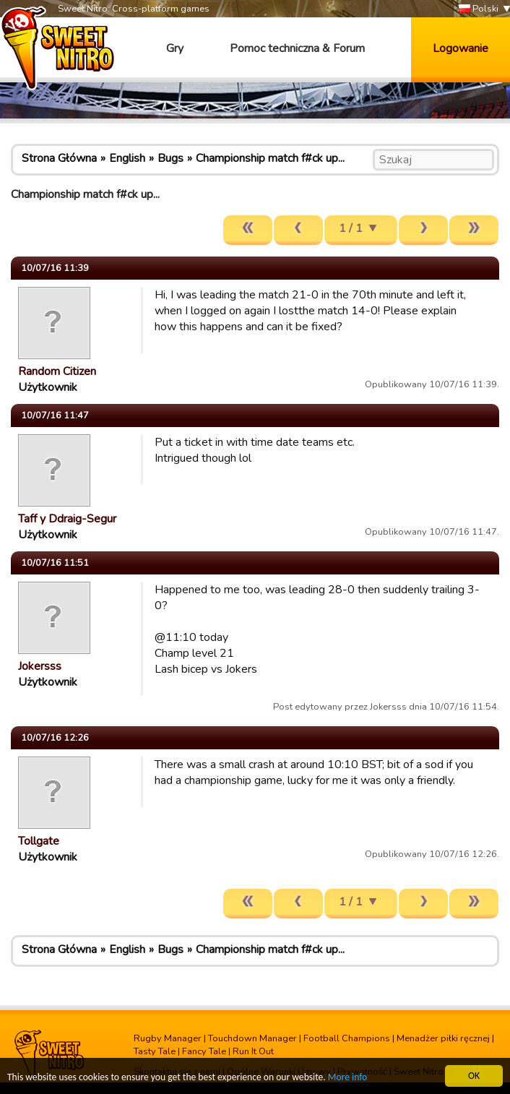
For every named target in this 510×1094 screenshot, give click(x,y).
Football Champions (346, 1038)
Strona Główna (59, 158)
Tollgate (38, 841)
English (127, 158)
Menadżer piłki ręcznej (443, 1038)
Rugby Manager (168, 1038)
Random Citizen (57, 371)
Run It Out (253, 1051)
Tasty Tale (155, 1051)
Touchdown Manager (252, 1038)
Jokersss (39, 666)
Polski (478, 9)
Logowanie (460, 48)
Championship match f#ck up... (270, 158)
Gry (174, 48)
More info (347, 1078)
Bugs (170, 158)
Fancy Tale (204, 1051)
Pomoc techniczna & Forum (297, 48)
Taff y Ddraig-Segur (67, 519)
